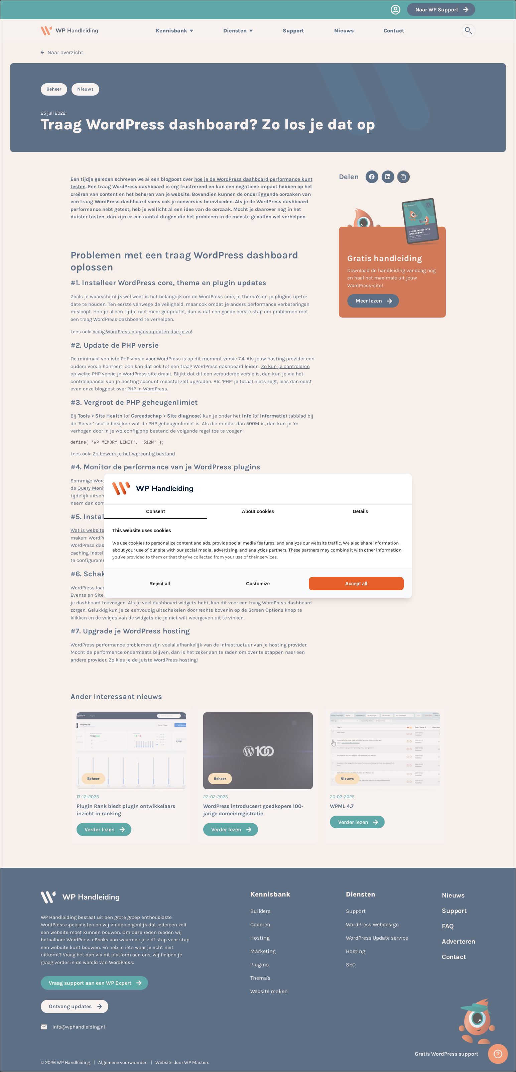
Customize (258, 583)
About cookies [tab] (258, 511)
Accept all (356, 583)
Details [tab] (360, 511)
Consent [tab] (155, 511)
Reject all (159, 583)
